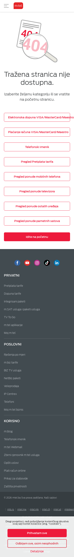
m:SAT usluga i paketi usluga (22, 309)
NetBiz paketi (12, 378)
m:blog (8, 431)
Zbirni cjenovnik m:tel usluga (21, 455)
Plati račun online (15, 470)
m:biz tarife (11, 362)
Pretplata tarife (13, 285)
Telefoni (9, 401)
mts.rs (10, 509)
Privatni (12, 275)
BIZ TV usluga (12, 370)
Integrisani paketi (14, 301)
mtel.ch (46, 509)
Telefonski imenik (15, 439)
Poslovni (13, 344)
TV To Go (9, 317)
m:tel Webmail (13, 447)
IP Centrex (10, 394)
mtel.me (21, 509)
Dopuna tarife (12, 293)
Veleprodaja (11, 386)
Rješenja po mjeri (14, 354)
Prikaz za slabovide (16, 478)
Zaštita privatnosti (15, 486)
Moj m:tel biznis (13, 409)
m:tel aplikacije (13, 325)
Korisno (12, 421)
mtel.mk (34, 509)
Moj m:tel (10, 332)
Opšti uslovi (11, 462)
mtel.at (57, 509)
